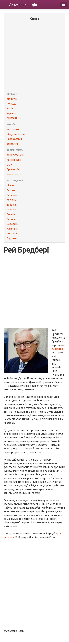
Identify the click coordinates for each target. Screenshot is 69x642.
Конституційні (15, 155)
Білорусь (12, 98)
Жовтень (12, 228)
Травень (12, 204)
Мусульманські (16, 134)
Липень (11, 214)
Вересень (12, 223)
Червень (12, 209)
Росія (10, 108)
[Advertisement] (34, 57)
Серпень (12, 219)
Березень (12, 195)
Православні (14, 138)
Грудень (12, 238)
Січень (11, 185)
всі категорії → (15, 174)
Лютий (11, 190)
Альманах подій (23, 4)
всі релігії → (14, 143)
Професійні (13, 169)
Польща (11, 103)
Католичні (13, 129)
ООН (9, 164)
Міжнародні (14, 159)
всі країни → (14, 118)
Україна (11, 113)
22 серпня (57, 348)
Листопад (13, 233)
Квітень (11, 199)
